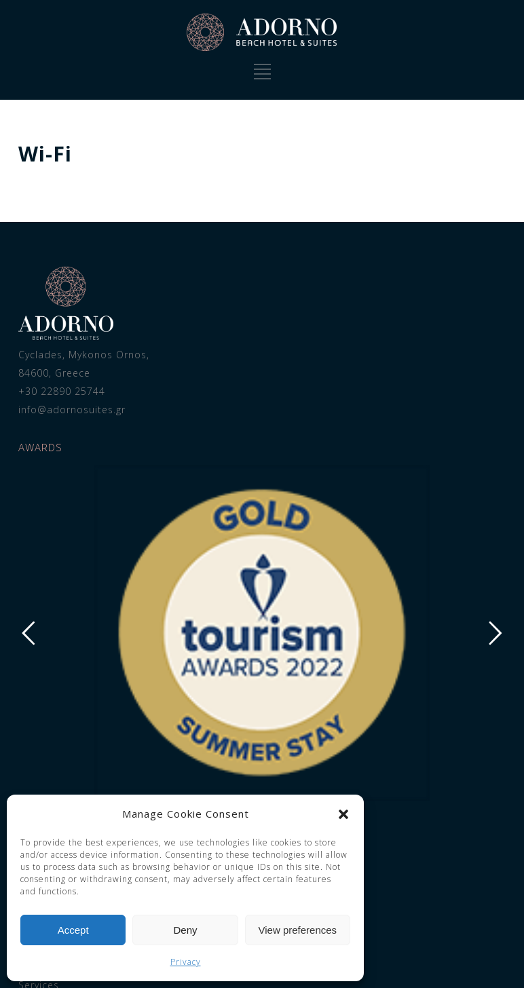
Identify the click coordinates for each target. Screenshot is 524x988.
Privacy (185, 962)
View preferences (298, 930)
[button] (343, 814)
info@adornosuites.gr (63, 409)
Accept (73, 930)
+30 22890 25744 (53, 391)
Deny (185, 930)
